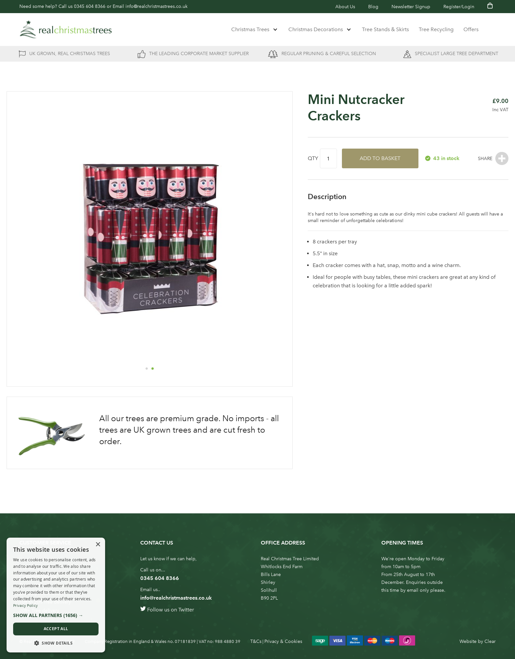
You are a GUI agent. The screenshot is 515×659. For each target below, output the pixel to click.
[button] (146, 368)
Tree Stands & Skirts (385, 29)
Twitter (186, 610)
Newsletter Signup (411, 7)
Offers (471, 29)
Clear (490, 641)
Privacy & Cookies (283, 641)
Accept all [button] (56, 628)
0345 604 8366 (89, 6)
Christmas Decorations (315, 29)
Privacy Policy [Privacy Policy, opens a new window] (25, 605)
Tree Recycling (436, 29)
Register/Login (458, 7)
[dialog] (56, 595)
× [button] (97, 544)
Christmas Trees (250, 29)
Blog (373, 7)
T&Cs (255, 641)
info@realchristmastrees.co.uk (156, 6)
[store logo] (65, 29)
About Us (345, 7)
